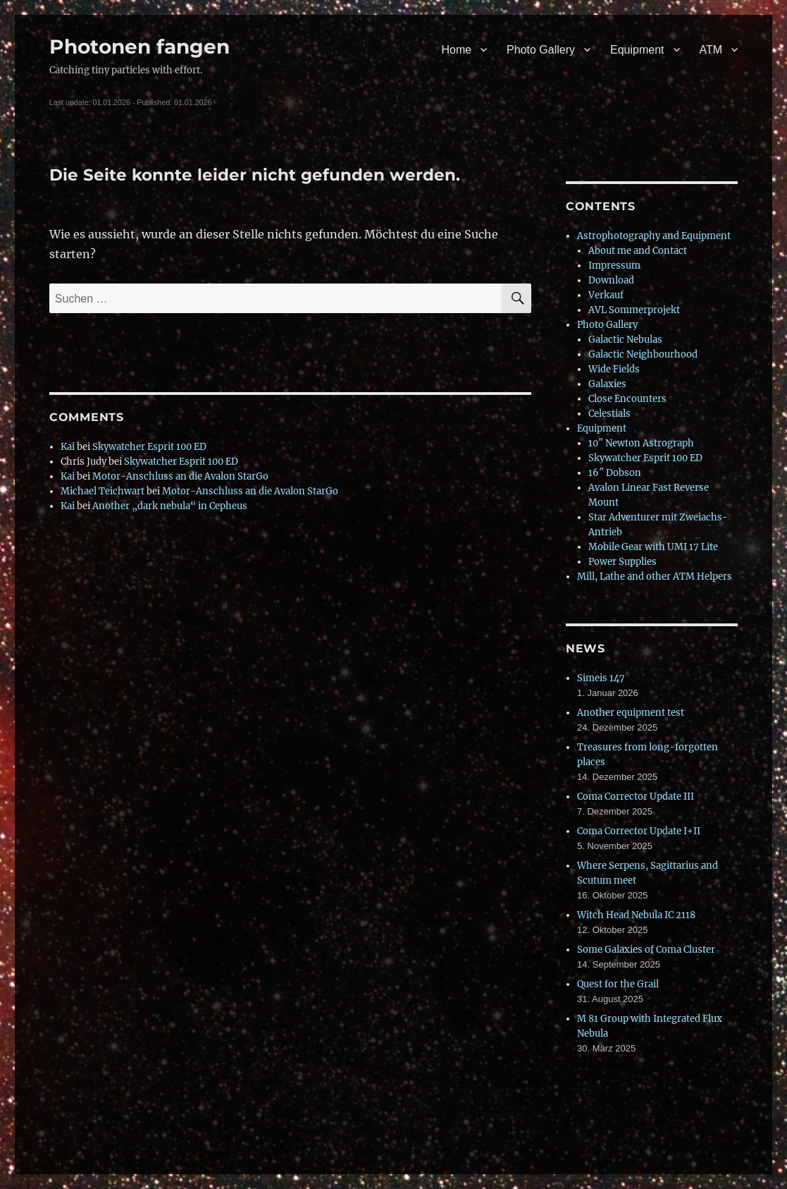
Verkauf (606, 295)
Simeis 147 (601, 678)
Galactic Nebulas (625, 340)
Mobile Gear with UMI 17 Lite (653, 547)
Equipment (637, 50)
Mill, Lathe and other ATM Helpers (654, 577)
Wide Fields (614, 369)
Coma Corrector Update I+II (638, 831)
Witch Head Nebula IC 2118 (636, 915)
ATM (711, 50)
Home (456, 50)
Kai (68, 447)
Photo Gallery (541, 50)
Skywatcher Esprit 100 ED (149, 447)
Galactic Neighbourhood (643, 354)
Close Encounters (627, 399)
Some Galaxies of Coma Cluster (646, 950)
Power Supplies (622, 562)
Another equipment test (630, 713)
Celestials (609, 414)
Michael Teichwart (102, 491)
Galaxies (607, 384)
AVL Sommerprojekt (634, 310)
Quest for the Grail (618, 984)
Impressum (614, 266)
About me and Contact (637, 251)
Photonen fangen (139, 47)
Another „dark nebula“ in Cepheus (169, 506)
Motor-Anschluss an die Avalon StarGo (180, 476)
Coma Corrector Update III (635, 797)
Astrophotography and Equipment (654, 236)
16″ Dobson (614, 473)
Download (611, 280)
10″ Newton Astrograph (641, 443)
